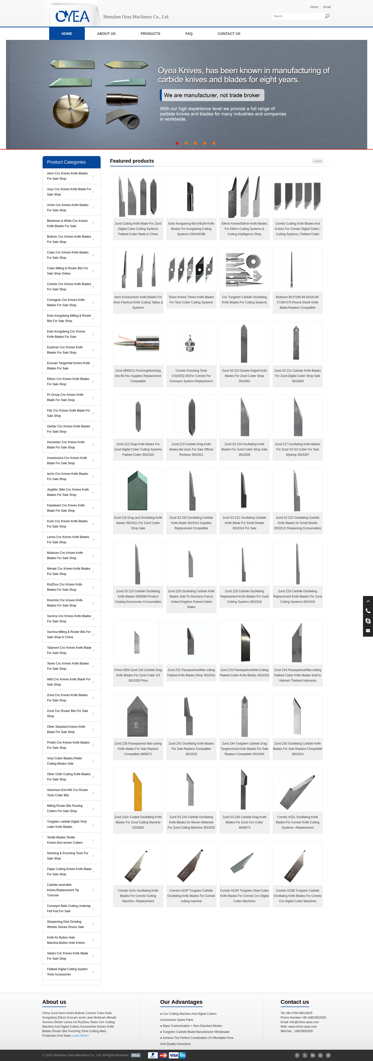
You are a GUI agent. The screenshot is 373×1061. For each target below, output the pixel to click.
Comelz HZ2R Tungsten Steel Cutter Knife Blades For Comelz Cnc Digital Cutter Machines (244, 896)
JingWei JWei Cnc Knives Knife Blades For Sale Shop (68, 492)
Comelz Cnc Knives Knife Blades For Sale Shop (69, 286)
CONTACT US (229, 34)
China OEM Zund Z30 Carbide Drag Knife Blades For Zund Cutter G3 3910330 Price (138, 675)
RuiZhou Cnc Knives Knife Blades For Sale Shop (64, 587)
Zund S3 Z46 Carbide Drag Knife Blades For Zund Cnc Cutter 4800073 (244, 822)
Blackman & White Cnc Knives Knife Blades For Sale (67, 223)
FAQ (189, 34)
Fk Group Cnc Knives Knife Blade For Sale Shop (65, 397)
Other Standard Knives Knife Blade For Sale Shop (66, 729)
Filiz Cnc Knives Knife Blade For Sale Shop (68, 413)
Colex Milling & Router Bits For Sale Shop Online (67, 271)
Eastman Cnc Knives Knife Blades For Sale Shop (65, 350)
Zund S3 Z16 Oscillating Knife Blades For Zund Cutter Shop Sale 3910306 (244, 449)
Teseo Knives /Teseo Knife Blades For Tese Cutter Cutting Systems (191, 299)
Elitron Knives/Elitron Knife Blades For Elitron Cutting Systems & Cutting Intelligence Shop (244, 229)
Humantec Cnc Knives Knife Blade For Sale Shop (66, 444)
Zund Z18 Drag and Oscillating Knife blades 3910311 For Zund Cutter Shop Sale (138, 523)
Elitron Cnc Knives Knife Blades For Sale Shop (68, 381)
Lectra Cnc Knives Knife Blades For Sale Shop (68, 539)
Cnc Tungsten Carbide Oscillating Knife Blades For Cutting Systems (244, 299)
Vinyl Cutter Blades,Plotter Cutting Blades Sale (64, 761)
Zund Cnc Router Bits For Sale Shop (67, 713)
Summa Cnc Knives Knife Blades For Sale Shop (69, 618)
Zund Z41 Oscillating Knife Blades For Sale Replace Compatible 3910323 (191, 749)
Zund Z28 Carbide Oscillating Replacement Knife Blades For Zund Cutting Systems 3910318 (244, 596)
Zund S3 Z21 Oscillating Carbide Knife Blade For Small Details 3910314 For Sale (244, 523)
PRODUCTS (151, 34)
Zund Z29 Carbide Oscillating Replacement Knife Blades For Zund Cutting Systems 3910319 (297, 596)
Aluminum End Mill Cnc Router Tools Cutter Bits (67, 792)
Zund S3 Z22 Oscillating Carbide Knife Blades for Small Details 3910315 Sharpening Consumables (297, 523)
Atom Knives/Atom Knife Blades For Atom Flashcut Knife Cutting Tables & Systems (138, 302)
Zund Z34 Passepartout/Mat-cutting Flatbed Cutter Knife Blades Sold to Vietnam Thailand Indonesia (297, 675)
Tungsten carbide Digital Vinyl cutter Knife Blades (67, 824)
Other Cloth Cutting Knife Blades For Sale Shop (69, 776)
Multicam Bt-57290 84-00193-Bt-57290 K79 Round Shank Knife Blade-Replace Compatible (297, 302)
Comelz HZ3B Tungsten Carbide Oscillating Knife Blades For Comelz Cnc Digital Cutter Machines (298, 896)
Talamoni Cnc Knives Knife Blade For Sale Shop (69, 650)
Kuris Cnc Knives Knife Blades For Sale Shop (67, 523)
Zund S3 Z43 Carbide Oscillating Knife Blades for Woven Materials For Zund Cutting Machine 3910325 (191, 822)
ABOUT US (106, 34)
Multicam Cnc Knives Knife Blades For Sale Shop (65, 555)
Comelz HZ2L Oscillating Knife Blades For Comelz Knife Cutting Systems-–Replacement (297, 822)
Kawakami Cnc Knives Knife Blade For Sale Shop (66, 508)
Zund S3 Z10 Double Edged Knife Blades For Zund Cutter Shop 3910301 (244, 376)
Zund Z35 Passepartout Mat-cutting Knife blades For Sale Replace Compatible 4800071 (138, 749)
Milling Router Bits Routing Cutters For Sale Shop (65, 808)
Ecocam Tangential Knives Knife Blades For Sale (68, 365)
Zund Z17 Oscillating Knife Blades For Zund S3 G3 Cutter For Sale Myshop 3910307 (297, 449)
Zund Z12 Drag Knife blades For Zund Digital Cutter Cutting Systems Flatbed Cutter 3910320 (138, 449)
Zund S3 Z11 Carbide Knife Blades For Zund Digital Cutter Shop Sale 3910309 (297, 376)
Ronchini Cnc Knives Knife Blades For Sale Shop (65, 603)
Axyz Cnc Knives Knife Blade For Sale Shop (69, 191)
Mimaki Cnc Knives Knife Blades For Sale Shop (69, 571)
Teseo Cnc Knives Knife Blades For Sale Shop (68, 666)
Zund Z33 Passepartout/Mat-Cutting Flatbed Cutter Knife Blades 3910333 (244, 672)
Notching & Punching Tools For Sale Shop (68, 855)
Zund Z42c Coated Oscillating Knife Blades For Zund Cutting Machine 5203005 (138, 822)
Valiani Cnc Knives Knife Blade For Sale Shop (67, 956)
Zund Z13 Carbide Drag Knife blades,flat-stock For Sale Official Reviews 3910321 (191, 449)
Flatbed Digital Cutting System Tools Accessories (67, 971)
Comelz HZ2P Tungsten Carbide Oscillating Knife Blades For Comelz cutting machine (191, 896)
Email (327, 7)
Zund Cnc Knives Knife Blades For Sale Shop (67, 697)
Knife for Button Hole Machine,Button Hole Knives (66, 940)
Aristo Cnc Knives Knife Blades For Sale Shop (68, 207)
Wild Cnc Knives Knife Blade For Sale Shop (69, 682)
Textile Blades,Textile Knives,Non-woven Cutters (65, 840)
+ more (317, 161)
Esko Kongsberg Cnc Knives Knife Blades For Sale (66, 334)
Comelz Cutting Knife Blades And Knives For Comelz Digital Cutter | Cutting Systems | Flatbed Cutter (297, 229)
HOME (67, 34)
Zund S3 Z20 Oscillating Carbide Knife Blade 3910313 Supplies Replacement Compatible (191, 523)
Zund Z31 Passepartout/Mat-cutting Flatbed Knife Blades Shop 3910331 (191, 672)
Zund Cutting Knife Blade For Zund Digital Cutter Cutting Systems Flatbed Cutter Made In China (138, 229)
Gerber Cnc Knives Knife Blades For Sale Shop (68, 429)
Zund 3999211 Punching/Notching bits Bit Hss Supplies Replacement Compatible (138, 376)
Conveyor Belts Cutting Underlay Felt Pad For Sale (69, 908)
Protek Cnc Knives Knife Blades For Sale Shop (68, 745)
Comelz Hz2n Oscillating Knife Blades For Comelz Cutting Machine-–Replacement (138, 896)
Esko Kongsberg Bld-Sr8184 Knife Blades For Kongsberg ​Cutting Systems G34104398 (191, 229)
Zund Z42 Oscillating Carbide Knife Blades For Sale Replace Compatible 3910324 (297, 749)
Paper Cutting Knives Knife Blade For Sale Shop (69, 871)
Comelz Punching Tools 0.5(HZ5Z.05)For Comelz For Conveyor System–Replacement (191, 376)
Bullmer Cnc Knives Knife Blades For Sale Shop (69, 239)
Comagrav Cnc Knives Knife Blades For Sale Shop (66, 302)
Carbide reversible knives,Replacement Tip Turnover (63, 890)
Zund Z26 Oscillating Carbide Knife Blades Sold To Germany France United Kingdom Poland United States (191, 599)
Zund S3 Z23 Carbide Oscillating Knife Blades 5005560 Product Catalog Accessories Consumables (138, 596)
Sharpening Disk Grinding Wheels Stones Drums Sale (65, 924)
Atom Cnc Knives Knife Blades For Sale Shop (67, 176)
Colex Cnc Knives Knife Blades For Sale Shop (68, 255)
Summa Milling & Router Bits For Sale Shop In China (69, 634)
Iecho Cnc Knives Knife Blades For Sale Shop (67, 476)
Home (314, 7)
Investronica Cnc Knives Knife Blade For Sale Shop (67, 460)
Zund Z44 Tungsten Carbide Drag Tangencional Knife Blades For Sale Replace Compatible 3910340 (244, 749)
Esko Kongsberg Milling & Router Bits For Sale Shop (69, 318)
